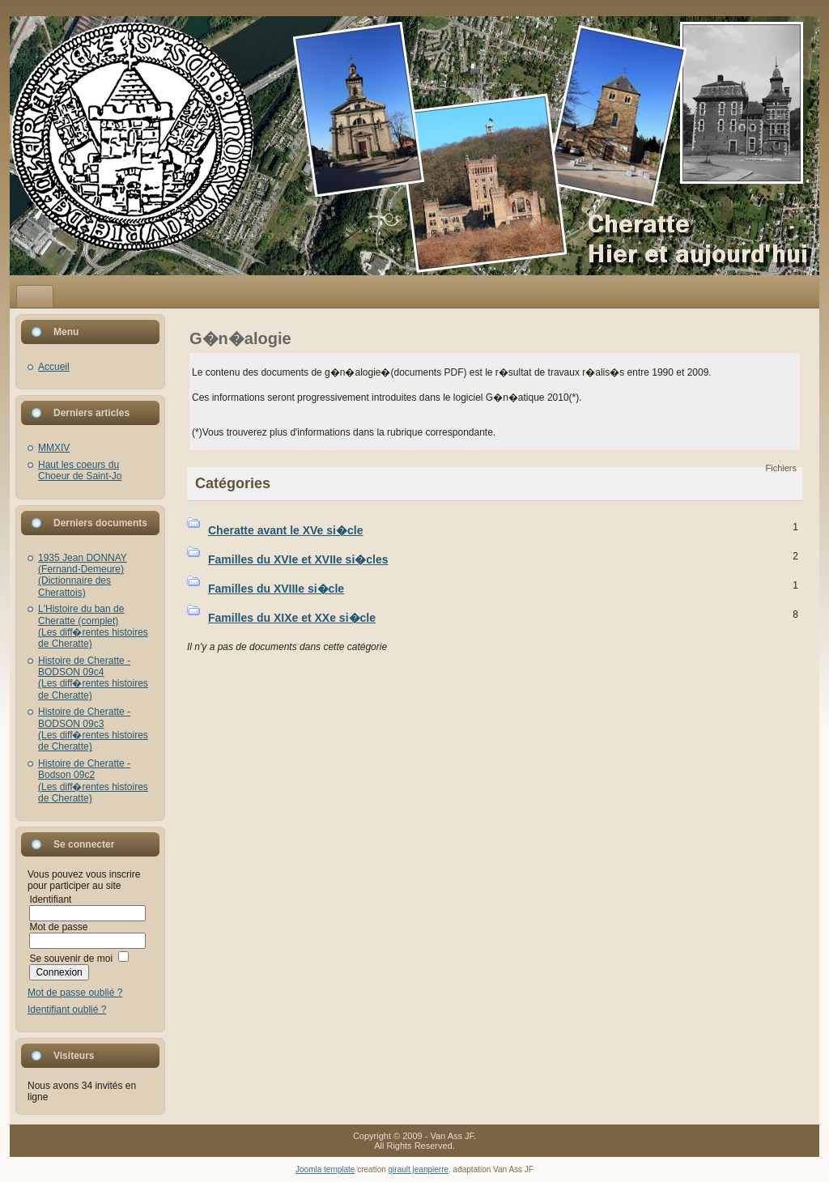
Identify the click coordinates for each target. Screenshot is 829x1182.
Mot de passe (58, 927)
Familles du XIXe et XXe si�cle (292, 617)
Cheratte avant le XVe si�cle (285, 530)
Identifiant (50, 899)
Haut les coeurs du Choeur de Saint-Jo (79, 470)
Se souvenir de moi (71, 958)
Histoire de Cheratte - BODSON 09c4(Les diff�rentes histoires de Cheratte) (93, 678)
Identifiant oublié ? (67, 1009)
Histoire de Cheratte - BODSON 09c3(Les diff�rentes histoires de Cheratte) (93, 729)
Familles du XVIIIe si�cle (276, 588)
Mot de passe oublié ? (75, 992)
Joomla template (325, 1169)
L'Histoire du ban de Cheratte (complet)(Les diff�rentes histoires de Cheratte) (93, 626)
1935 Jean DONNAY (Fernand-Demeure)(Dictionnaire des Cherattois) (82, 575)
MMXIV (54, 447)
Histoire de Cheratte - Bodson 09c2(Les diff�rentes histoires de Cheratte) (93, 781)
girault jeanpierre (419, 1169)
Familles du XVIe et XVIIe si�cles (298, 559)
